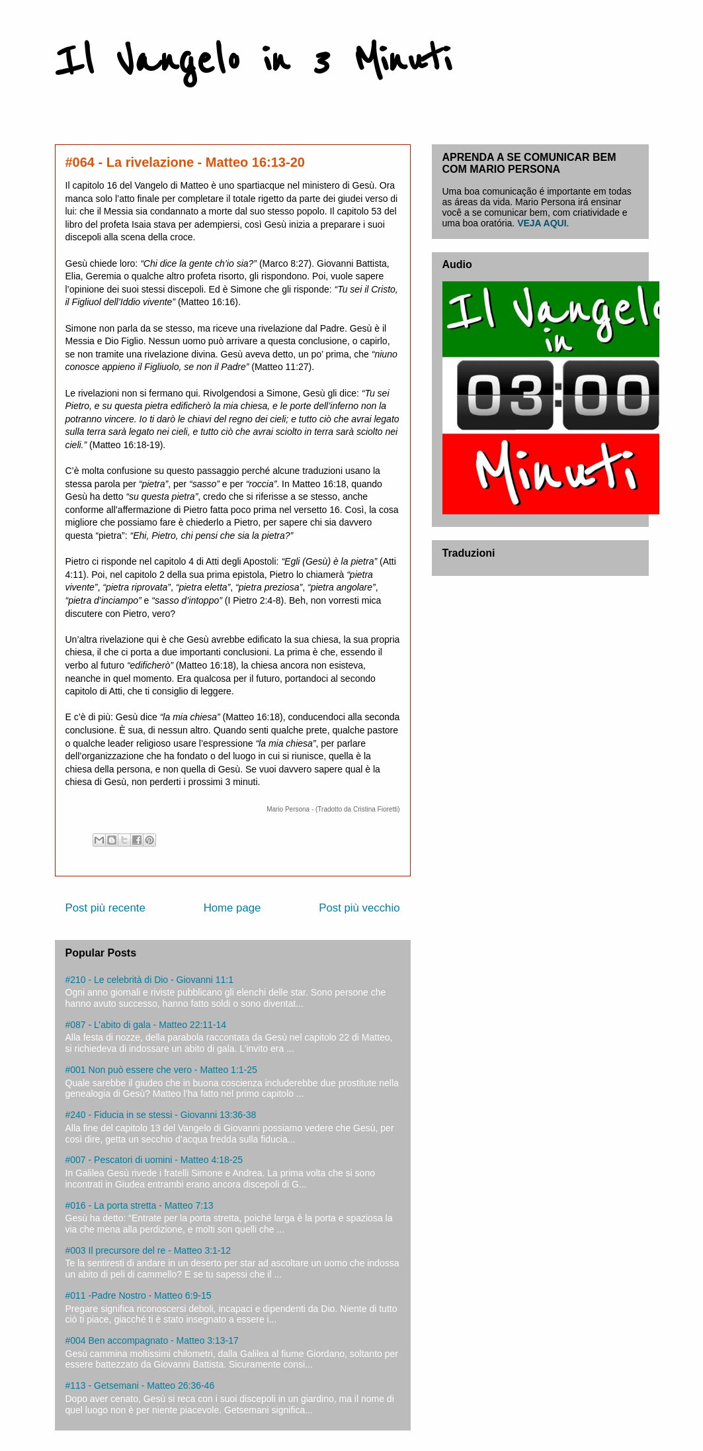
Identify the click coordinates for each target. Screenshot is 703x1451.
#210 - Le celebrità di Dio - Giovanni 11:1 (149, 979)
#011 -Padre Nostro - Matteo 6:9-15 (138, 1295)
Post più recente (105, 908)
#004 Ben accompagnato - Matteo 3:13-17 (152, 1340)
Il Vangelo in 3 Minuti (253, 60)
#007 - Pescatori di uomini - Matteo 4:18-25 (154, 1159)
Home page (232, 908)
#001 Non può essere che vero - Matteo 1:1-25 (161, 1069)
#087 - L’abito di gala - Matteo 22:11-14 (146, 1024)
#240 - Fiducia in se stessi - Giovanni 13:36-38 (161, 1114)
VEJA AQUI (541, 223)
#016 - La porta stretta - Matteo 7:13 (139, 1205)
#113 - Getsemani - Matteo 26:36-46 (140, 1385)
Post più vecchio (359, 908)
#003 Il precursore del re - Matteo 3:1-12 (148, 1250)
